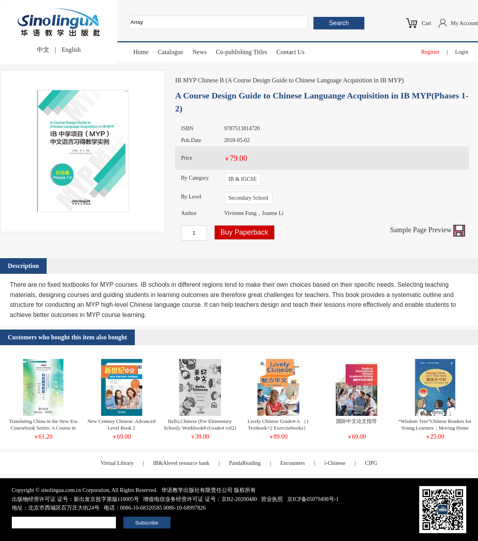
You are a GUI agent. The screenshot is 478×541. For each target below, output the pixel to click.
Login (461, 52)
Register (430, 52)
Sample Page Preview (427, 230)
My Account (464, 23)
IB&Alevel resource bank (181, 463)
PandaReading (245, 463)
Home (140, 52)
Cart (426, 23)
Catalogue (170, 52)
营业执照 (272, 499)
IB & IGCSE (242, 179)
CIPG (371, 463)
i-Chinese (335, 463)
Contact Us (291, 52)
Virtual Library (117, 463)
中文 (43, 49)
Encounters (292, 463)
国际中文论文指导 (356, 421)
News (199, 52)
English (71, 49)
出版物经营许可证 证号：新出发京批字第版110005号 (75, 499)
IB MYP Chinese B (199, 80)
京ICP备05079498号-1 (313, 499)
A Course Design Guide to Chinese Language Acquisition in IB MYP (315, 80)
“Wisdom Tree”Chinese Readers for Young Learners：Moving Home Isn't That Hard (435, 427)
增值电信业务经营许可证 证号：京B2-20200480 (200, 499)
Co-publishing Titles (241, 52)
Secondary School (248, 198)
